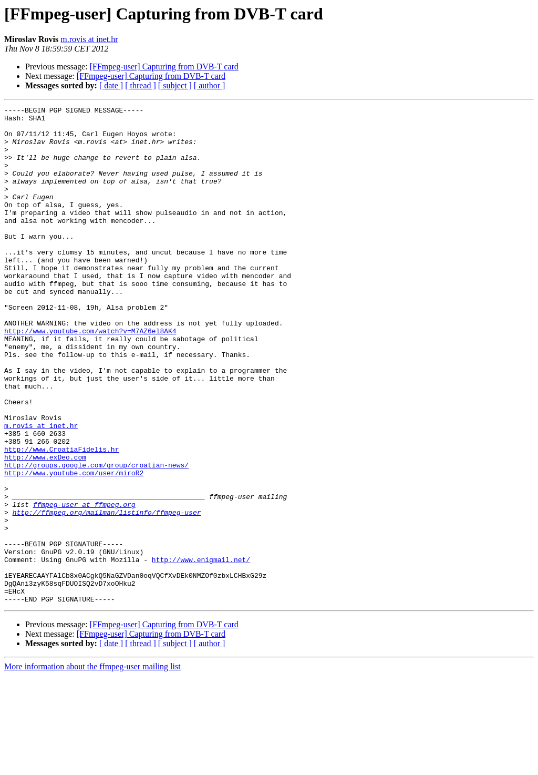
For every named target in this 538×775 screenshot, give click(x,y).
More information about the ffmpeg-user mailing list (92, 765)
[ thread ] (140, 85)
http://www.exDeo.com (45, 528)
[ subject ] (175, 85)
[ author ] (209, 85)
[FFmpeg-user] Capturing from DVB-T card (164, 66)
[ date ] (111, 85)
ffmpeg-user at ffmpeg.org (84, 584)
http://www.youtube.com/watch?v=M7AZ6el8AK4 (90, 376)
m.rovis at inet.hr (89, 39)
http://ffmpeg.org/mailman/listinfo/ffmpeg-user (107, 594)
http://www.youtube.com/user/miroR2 (73, 547)
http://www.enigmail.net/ (201, 651)
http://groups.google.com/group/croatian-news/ (96, 537)
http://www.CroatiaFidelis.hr (61, 518)
